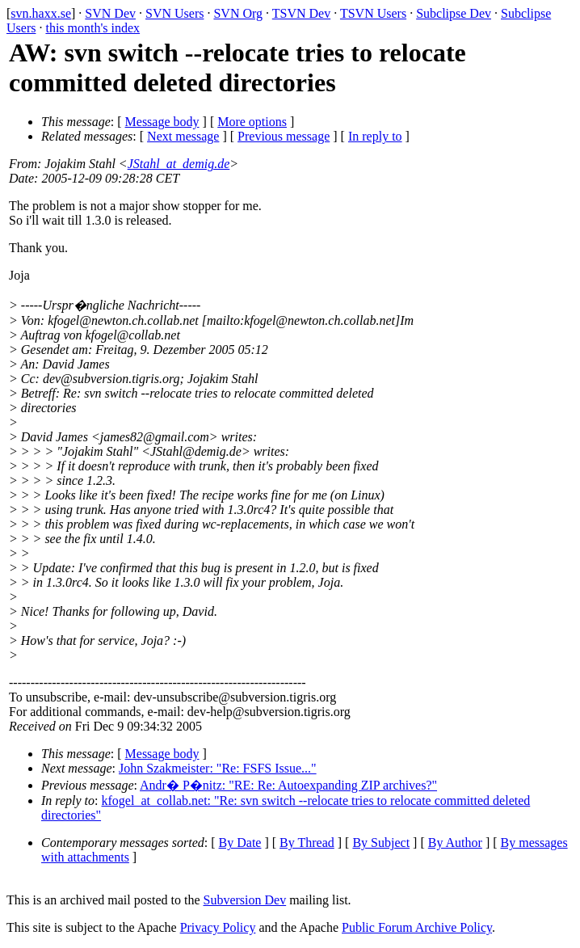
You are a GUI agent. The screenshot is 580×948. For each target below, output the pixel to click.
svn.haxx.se (41, 13)
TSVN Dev (301, 13)
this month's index (92, 28)
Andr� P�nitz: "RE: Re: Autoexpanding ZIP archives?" (288, 785)
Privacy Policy (218, 927)
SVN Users (174, 13)
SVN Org (238, 13)
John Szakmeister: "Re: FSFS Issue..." (218, 768)
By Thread (306, 842)
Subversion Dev (245, 900)
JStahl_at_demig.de (179, 164)
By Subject (381, 842)
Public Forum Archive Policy (417, 927)
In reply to (375, 136)
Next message (183, 136)
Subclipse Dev (453, 13)
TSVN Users (373, 13)
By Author (455, 842)
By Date (240, 842)
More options (252, 122)
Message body (162, 122)
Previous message (283, 136)
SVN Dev (110, 13)
